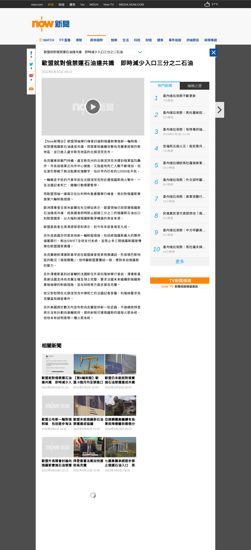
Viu (82, 4)
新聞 (51, 4)
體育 (72, 4)
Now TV (108, 4)
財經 (62, 4)
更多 (179, 261)
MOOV (94, 4)
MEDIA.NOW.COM (131, 4)
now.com (37, 4)
